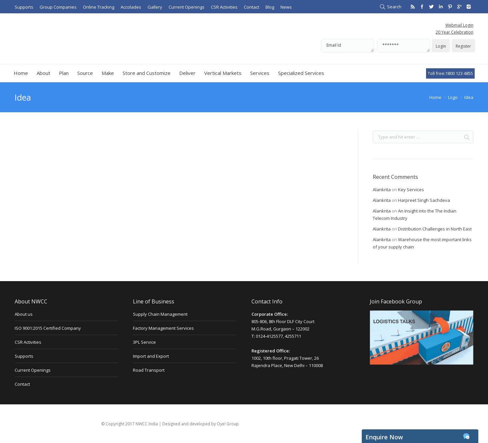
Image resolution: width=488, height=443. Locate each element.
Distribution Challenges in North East (435, 229)
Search (394, 7)
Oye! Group (228, 424)
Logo (453, 97)
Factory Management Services (163, 328)
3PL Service (144, 342)
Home (435, 97)
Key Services (411, 190)
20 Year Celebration (454, 32)
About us (24, 314)
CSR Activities (28, 342)
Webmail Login (459, 25)
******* (403, 45)
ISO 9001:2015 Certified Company (48, 328)
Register (463, 46)
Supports (24, 356)
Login (441, 46)
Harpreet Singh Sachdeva (424, 200)
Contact (22, 384)
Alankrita (382, 190)
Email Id (347, 45)
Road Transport (149, 370)
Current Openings (33, 370)
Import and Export (151, 356)
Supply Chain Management (160, 314)
